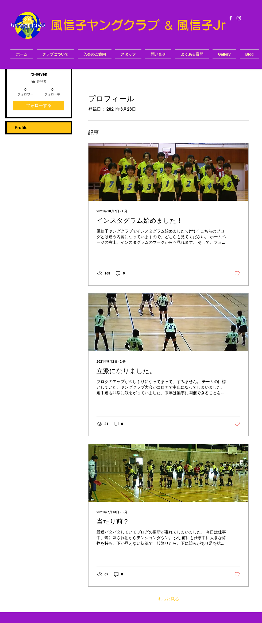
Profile (21, 127)
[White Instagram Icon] (239, 18)
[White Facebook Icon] (231, 18)
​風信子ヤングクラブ (107, 25)
